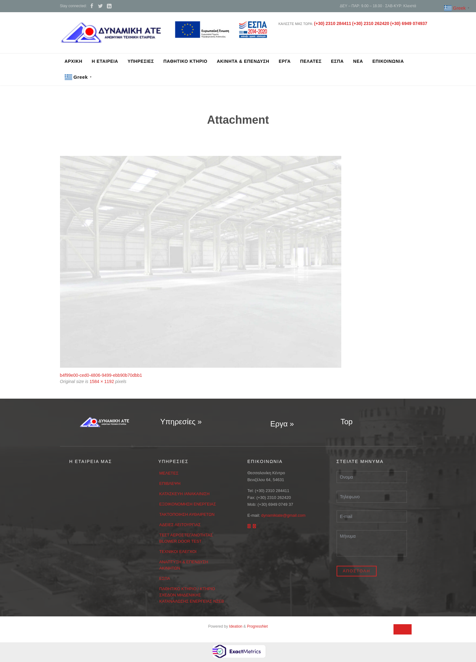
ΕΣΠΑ (164, 578)
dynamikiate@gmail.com (283, 515)
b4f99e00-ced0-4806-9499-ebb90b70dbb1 (101, 375)
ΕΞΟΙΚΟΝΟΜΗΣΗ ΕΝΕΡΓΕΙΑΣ (187, 504)
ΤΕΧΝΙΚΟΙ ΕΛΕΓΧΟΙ (178, 551)
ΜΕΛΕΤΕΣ (169, 473)
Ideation (236, 626)
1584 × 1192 (101, 381)
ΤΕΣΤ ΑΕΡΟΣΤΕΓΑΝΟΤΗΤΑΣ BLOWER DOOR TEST (186, 538)
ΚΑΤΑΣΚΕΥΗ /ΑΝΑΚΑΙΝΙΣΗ (184, 493)
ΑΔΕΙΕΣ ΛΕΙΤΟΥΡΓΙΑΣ (180, 524)
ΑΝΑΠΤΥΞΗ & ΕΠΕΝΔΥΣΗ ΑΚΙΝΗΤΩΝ (183, 565)
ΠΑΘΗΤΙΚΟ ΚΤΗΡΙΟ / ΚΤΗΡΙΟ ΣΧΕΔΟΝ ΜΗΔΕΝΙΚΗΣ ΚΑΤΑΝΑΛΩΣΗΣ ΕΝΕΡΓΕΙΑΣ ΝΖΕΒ (191, 595)
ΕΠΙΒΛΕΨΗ (170, 483)
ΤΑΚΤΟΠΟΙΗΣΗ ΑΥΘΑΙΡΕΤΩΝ (187, 514)
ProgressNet (257, 626)
